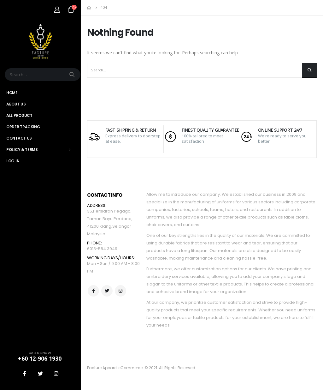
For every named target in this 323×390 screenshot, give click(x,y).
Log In (12, 161)
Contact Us (19, 138)
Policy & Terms (22, 149)
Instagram (120, 291)
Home (12, 92)
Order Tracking (23, 126)
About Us (16, 104)
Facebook (93, 291)
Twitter (107, 291)
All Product (19, 115)
